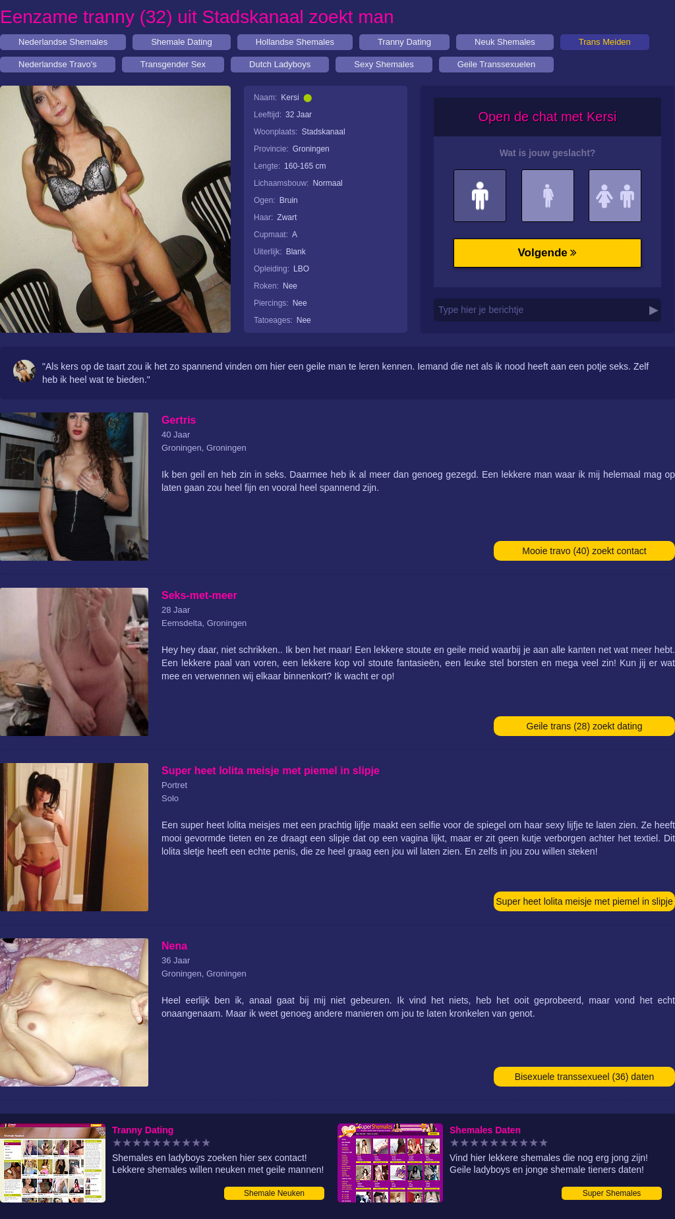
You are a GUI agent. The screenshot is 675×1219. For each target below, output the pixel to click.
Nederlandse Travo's (57, 64)
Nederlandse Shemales (62, 42)
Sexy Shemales (383, 64)
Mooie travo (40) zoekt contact (584, 551)
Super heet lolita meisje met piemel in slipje (584, 901)
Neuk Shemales (505, 42)
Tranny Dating (404, 42)
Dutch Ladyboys (279, 64)
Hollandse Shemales (295, 42)
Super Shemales (612, 1193)
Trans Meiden (605, 42)
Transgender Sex (173, 64)
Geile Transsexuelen (496, 64)
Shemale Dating (181, 42)
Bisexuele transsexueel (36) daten (585, 1076)
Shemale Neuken (274, 1193)
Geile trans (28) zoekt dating (585, 726)
